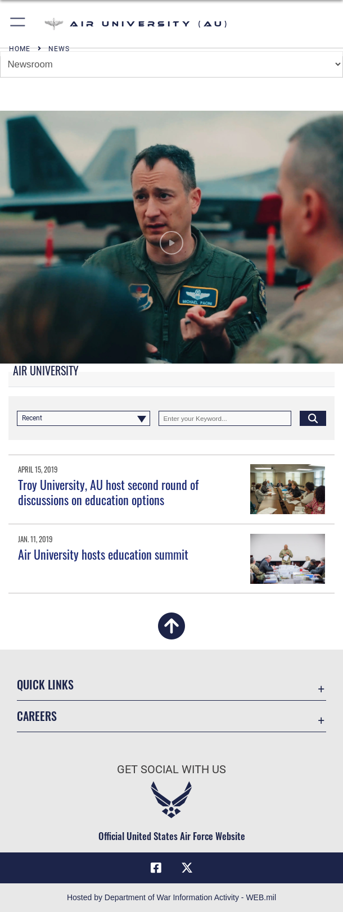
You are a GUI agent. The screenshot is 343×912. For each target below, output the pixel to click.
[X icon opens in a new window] (187, 868)
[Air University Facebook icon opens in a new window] (155, 868)
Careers (37, 715)
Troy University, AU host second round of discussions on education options (108, 491)
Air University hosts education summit (103, 554)
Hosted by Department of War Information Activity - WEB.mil (171, 897)
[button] (18, 24)
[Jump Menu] (171, 64)
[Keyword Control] (225, 418)
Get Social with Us (171, 769)
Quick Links (45, 684)
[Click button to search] (313, 418)
